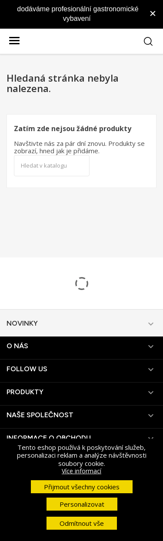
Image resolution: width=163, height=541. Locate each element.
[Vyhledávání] (52, 166)
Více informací (81, 471)
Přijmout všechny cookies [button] (82, 486)
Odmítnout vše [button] (82, 523)
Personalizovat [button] (82, 504)
